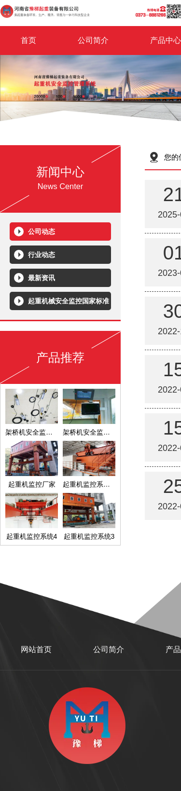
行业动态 (41, 255)
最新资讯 (41, 278)
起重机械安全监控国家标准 (68, 301)
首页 (28, 40)
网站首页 (36, 649)
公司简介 (93, 40)
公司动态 (41, 231)
